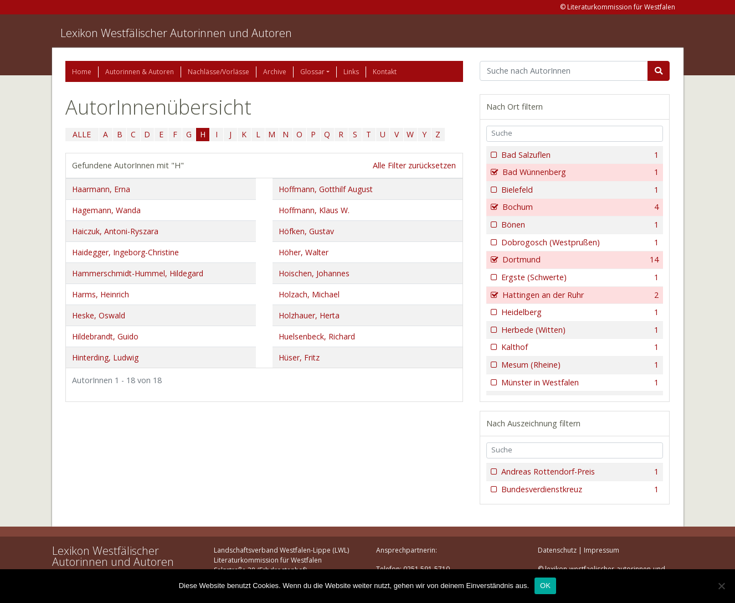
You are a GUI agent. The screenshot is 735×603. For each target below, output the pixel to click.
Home (81, 71)
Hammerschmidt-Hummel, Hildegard (137, 273)
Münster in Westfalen (579, 383)
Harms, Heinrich (100, 294)
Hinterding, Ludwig (105, 357)
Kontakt (385, 71)
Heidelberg (579, 312)
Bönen (579, 225)
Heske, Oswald (98, 315)
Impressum (601, 550)
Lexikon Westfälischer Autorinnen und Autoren (176, 32)
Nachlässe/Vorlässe (218, 71)
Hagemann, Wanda (106, 210)
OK (545, 585)
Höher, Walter (303, 252)
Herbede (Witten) (579, 330)
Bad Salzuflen (579, 155)
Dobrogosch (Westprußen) (579, 242)
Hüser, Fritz (299, 357)
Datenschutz (557, 550)
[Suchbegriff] (564, 71)
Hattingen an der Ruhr (579, 295)
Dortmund (579, 260)
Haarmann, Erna (101, 189)
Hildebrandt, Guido (105, 336)
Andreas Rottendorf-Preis (579, 472)
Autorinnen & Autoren (139, 71)
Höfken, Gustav (306, 231)
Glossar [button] (312, 71)
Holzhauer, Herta (309, 315)
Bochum (579, 207)
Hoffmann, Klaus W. (314, 210)
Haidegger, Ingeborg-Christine (125, 252)
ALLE (82, 134)
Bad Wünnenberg (579, 172)
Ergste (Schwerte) (579, 277)
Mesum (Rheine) (579, 365)
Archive (274, 71)
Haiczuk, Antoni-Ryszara (115, 231)
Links (351, 71)
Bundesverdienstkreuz (579, 489)
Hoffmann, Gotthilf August (326, 189)
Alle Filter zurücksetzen (414, 165)
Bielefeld (579, 190)
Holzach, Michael (309, 294)
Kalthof (579, 347)
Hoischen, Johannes (314, 273)
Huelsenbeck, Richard (317, 336)
